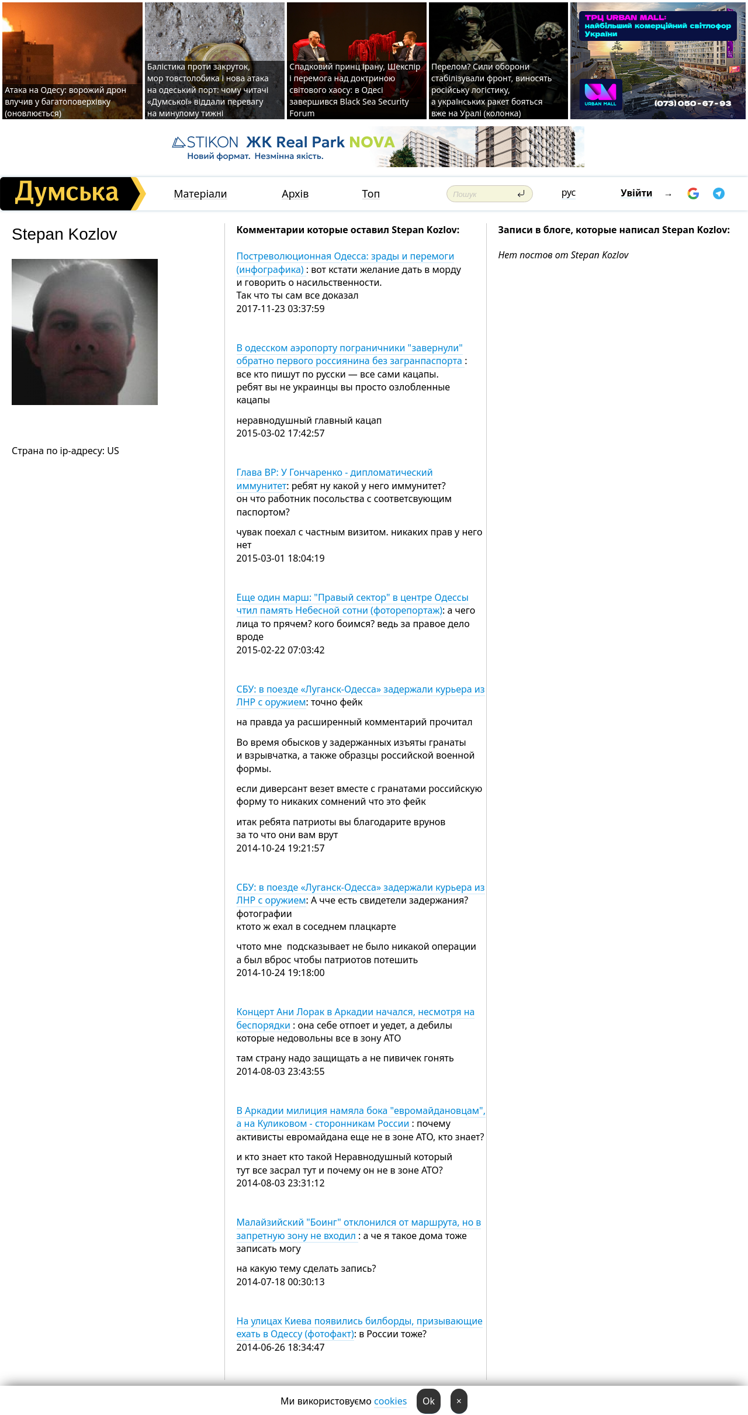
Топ (371, 193)
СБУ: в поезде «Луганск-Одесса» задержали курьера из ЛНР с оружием (361, 695)
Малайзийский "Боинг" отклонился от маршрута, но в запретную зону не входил (359, 1228)
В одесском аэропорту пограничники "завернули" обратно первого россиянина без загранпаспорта (351, 354)
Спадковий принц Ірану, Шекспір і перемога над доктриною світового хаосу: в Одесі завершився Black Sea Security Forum (354, 90)
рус (569, 192)
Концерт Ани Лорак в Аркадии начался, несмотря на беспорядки (356, 1018)
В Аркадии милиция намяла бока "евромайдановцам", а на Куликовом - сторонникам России (361, 1117)
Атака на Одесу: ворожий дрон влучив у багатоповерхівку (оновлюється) (65, 101)
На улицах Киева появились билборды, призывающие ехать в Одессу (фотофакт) (360, 1327)
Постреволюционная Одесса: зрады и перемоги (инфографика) (346, 262)
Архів (295, 193)
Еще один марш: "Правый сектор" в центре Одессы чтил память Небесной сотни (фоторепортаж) (353, 604)
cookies (390, 1401)
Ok (429, 1401)
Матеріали (200, 193)
